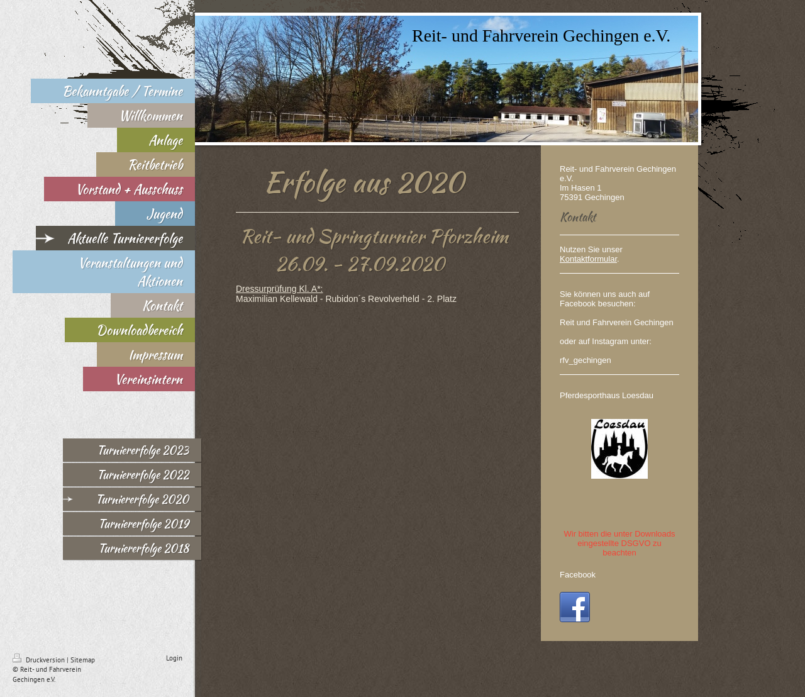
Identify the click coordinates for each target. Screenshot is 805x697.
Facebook (578, 574)
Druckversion (40, 659)
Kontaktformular (588, 259)
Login (174, 658)
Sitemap (82, 659)
